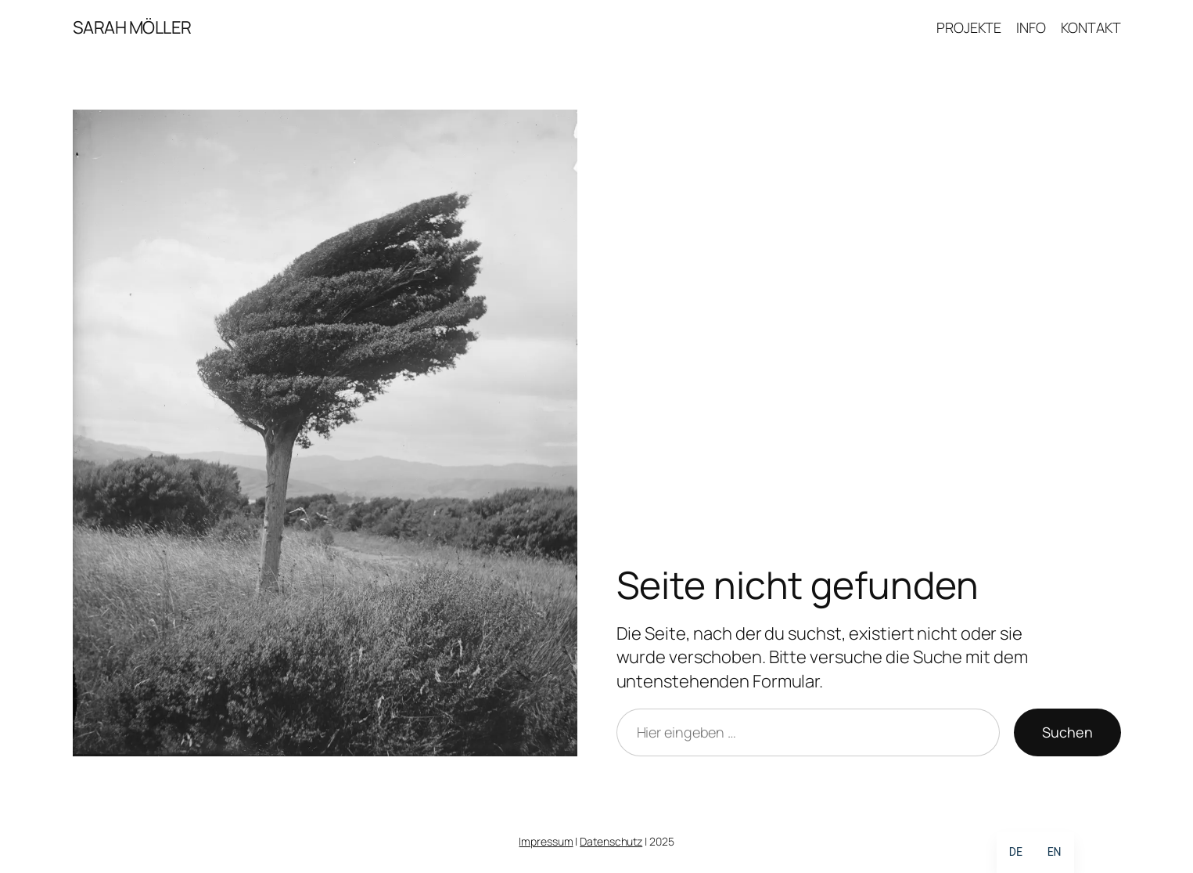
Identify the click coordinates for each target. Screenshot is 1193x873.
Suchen (1067, 732)
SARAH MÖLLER (132, 27)
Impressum (546, 841)
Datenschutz (611, 841)
